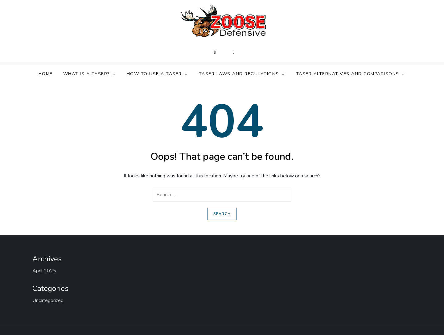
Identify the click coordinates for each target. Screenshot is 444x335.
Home (46, 74)
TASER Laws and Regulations (242, 74)
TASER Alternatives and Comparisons (351, 74)
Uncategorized (48, 300)
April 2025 (44, 270)
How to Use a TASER (157, 74)
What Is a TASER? (89, 74)
